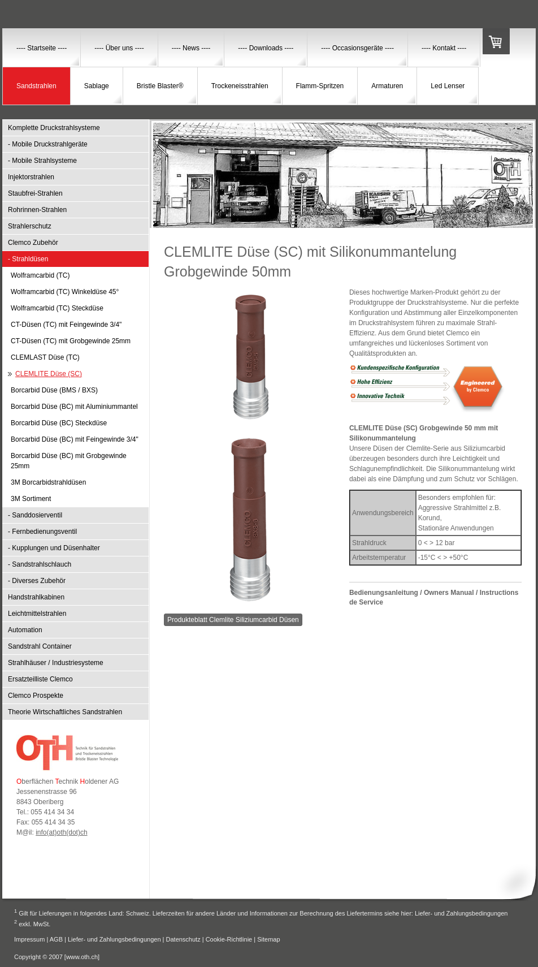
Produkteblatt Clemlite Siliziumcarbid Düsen (233, 620)
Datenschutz (183, 939)
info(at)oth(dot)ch (61, 832)
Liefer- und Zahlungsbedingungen (461, 913)
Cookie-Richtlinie (229, 939)
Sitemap (268, 939)
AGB (56, 939)
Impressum (29, 939)
